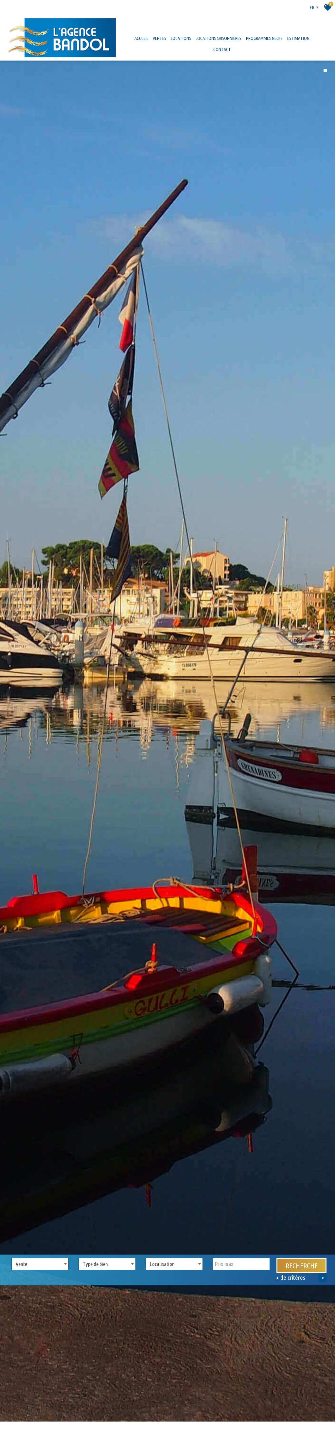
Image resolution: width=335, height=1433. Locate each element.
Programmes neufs (264, 38)
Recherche (302, 1250)
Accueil (141, 38)
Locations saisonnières (218, 38)
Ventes (159, 38)
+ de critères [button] (301, 1262)
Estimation (298, 38)
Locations (181, 38)
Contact (222, 49)
